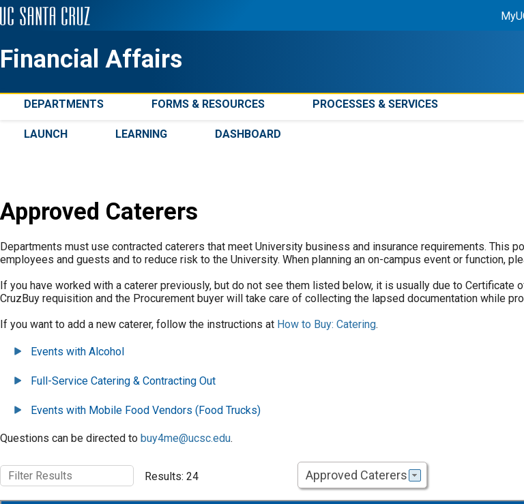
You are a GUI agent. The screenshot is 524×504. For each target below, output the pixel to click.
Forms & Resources (208, 104)
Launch (46, 134)
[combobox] (362, 475)
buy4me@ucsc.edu (186, 438)
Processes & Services (375, 104)
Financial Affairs (91, 59)
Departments (64, 104)
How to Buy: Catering (326, 324)
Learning (141, 134)
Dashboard (248, 134)
